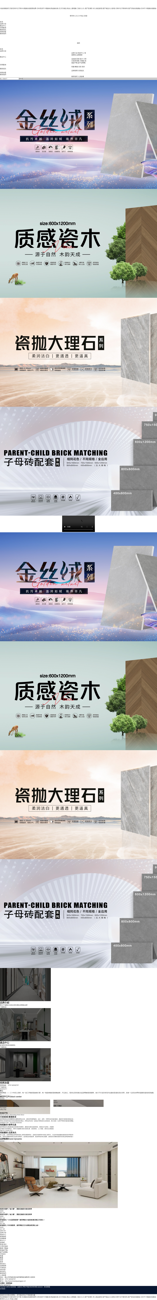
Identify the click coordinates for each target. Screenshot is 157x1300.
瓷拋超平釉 (4, 1250)
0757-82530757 (5, 1285)
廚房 (83, 67)
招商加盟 (3, 31)
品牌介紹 (3, 24)
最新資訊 (3, 29)
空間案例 (3, 28)
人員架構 (81, 76)
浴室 (79, 67)
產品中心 (3, 26)
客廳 (72, 67)
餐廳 (76, 67)
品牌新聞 (74, 70)
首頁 (1, 22)
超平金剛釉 (81, 63)
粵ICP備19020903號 (30, 1287)
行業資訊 (81, 70)
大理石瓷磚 (4, 1246)
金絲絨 (73, 59)
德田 (78, 43)
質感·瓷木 (79, 59)
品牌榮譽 (79, 55)
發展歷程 (3, 1236)
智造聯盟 (47, 1287)
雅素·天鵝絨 (80, 61)
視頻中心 (81, 53)
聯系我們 (3, 33)
